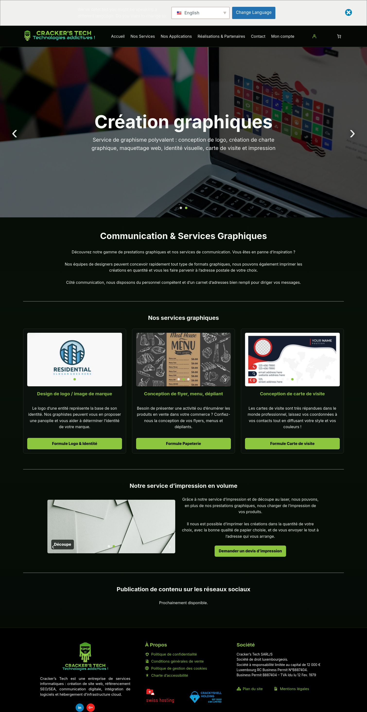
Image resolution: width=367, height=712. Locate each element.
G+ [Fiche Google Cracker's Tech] (90, 707)
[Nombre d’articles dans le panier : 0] (339, 36)
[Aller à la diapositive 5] (302, 379)
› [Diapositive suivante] (352, 132)
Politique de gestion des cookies (176, 668)
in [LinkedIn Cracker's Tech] (79, 707)
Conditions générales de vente (174, 661)
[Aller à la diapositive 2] (186, 208)
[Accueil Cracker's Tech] (85, 656)
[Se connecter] (314, 36)
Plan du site (250, 688)
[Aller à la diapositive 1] (181, 208)
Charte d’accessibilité (166, 675)
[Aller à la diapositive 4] (297, 379)
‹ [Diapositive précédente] (15, 132)
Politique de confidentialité (171, 654)
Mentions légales (291, 688)
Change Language (254, 12)
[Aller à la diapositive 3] (79, 379)
